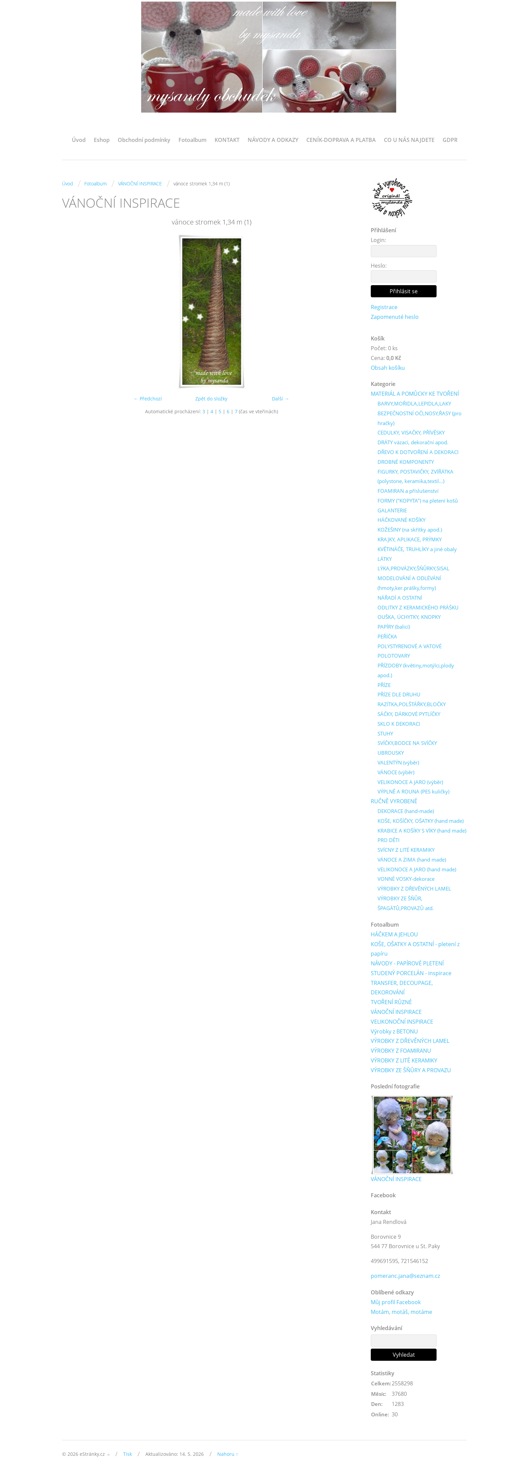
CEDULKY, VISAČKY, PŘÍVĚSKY (411, 432)
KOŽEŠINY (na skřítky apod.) (410, 530)
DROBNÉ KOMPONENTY (406, 461)
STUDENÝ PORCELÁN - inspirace (411, 973)
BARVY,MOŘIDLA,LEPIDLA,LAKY (414, 403)
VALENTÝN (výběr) (398, 762)
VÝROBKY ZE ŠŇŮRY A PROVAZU (411, 1070)
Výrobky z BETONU (394, 1031)
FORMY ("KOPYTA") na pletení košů (418, 501)
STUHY (385, 733)
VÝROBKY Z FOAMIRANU (401, 1051)
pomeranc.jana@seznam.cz (405, 1276)
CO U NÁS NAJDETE (409, 140)
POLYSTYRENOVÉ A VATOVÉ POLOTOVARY (410, 651)
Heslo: (379, 265)
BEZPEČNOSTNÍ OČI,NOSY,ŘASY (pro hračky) (420, 418)
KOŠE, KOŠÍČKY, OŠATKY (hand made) (421, 821)
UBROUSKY (391, 753)
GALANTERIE (392, 510)
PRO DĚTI (388, 840)
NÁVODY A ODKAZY (273, 140)
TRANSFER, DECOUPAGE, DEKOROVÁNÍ (402, 988)
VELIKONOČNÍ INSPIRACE (402, 1022)
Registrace (384, 307)
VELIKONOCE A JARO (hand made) (417, 869)
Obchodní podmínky (144, 140)
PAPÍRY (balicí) (394, 627)
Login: (378, 240)
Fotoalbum (192, 140)
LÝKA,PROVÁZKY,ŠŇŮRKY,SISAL (413, 568)
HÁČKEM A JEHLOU (394, 934)
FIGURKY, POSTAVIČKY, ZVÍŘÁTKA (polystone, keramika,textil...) (415, 476)
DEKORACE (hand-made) (406, 811)
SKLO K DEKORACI (399, 724)
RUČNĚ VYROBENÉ (394, 801)
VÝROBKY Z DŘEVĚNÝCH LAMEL (414, 888)
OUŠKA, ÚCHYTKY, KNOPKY (409, 617)
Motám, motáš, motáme (401, 1312)
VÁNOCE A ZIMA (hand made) (412, 859)
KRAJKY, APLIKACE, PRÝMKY (410, 539)
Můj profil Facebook (396, 1302)
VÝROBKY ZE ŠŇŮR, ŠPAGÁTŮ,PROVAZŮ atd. (406, 903)
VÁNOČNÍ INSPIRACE (140, 183)
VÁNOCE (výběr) (396, 772)
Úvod (79, 140)
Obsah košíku (388, 367)
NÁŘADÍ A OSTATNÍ (400, 597)
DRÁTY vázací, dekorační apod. (413, 442)
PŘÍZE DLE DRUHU (399, 694)
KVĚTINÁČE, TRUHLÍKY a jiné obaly (417, 549)
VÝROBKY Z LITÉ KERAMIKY (404, 1060)
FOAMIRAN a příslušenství (408, 491)
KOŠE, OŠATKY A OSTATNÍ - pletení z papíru (415, 949)
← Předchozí (148, 398)
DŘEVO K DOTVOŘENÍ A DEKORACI (418, 452)
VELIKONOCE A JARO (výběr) (410, 782)
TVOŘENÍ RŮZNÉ (391, 1002)
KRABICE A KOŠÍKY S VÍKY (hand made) (422, 831)
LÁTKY (385, 558)
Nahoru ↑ (227, 1454)
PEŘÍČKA (387, 636)
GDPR (450, 140)
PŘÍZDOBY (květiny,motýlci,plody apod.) (416, 670)
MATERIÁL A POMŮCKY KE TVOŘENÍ (415, 394)
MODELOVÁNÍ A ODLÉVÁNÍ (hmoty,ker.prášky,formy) (409, 583)
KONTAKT (227, 140)
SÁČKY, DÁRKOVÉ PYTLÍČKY (409, 714)
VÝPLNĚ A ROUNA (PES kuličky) (413, 791)
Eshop (102, 140)
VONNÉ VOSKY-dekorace (406, 879)
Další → (280, 398)
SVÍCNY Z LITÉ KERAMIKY (406, 850)
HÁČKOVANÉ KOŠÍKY (401, 520)
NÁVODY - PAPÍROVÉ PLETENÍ (407, 963)
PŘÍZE (384, 685)
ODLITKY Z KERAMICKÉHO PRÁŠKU (418, 607)
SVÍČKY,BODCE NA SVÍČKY (407, 743)
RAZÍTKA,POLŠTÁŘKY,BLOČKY (412, 704)
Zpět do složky (211, 398)
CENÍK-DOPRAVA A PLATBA (341, 140)
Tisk (127, 1454)
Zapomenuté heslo (395, 317)
